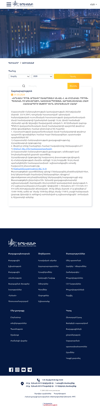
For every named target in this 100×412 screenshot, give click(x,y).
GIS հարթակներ (73, 283)
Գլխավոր (13, 62)
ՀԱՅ (92, 4)
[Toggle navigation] (9, 4)
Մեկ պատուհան (73, 260)
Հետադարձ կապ (74, 317)
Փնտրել (73, 86)
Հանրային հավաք (46, 278)
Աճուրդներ (43, 283)
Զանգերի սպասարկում (77, 323)
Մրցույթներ (43, 295)
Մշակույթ (14, 335)
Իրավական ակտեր (47, 260)
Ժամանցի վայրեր (18, 340)
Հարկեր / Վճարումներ (76, 266)
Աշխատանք (44, 301)
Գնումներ (42, 289)
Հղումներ (70, 352)
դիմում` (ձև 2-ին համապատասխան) (32, 148)
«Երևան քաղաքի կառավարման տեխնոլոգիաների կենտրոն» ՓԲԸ (50, 397)
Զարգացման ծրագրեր (19, 283)
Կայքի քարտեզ (73, 358)
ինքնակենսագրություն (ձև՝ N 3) (29, 168)
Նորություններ (15, 289)
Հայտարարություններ (48, 266)
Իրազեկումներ (45, 272)
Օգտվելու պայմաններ (42, 393)
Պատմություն (16, 329)
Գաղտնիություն (60, 393)
